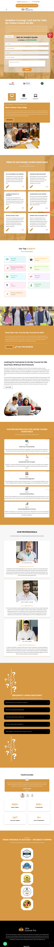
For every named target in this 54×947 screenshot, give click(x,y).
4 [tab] (28, 85)
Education (13, 258)
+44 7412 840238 (35, 1)
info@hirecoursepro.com (22, 1)
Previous (2, 83)
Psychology (38, 284)
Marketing (37, 275)
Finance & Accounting (17, 267)
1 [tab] (23, 85)
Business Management (41, 258)
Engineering (14, 275)
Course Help (23, 96)
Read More (9, 120)
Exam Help (35, 96)
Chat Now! (8, 387)
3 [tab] (27, 85)
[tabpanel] (10, 83)
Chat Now (9, 347)
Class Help (12, 96)
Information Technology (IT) (41, 267)
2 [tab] (25, 85)
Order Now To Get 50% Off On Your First (27, 5)
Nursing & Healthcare (16, 293)
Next (49, 83)
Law (12, 284)
